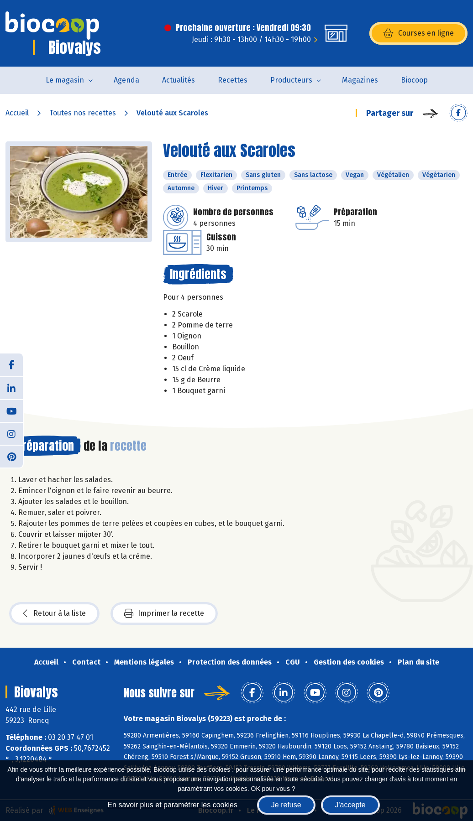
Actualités (178, 80)
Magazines (360, 80)
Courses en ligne (418, 33)
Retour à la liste (54, 613)
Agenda (126, 80)
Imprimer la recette (164, 613)
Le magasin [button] (65, 80)
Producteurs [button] (291, 80)
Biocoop (414, 80)
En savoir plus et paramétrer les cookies (172, 805)
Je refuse (286, 805)
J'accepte (350, 805)
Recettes (232, 80)
